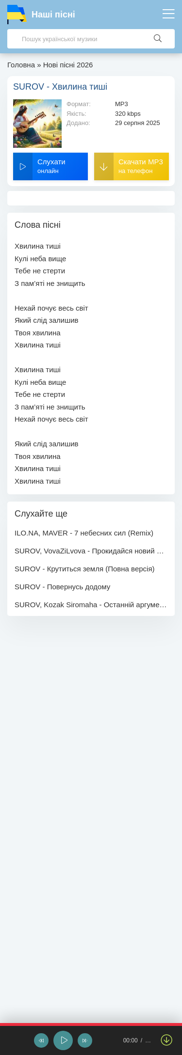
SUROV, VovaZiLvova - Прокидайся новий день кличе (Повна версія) (91, 551)
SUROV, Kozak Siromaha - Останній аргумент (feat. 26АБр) (91, 604)
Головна (21, 65)
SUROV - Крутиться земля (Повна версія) (85, 569)
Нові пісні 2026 (68, 65)
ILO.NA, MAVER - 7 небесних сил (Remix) (84, 533)
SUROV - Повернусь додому (62, 587)
